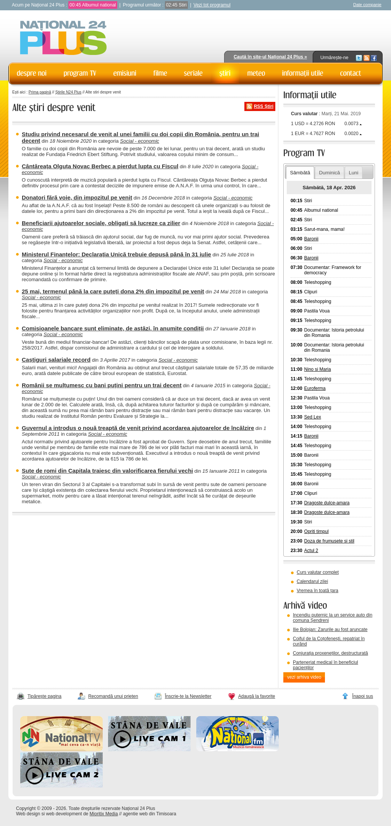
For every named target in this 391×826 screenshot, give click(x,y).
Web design (28, 813)
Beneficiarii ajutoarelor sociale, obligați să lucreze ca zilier (101, 223)
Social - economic (139, 141)
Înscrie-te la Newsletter (188, 696)
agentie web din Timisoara (149, 813)
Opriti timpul (316, 531)
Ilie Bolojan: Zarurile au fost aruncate (330, 629)
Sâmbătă (300, 173)
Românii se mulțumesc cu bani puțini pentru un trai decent (101, 385)
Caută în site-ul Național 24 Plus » (270, 57)
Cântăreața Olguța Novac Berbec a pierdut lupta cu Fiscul (100, 166)
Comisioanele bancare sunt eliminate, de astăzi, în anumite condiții (113, 328)
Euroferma (315, 388)
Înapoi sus (362, 696)
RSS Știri (263, 106)
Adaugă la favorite (256, 696)
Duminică (329, 173)
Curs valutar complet (318, 572)
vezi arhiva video (304, 677)
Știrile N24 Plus (68, 92)
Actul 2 (311, 550)
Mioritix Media (104, 813)
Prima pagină (40, 92)
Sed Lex (312, 417)
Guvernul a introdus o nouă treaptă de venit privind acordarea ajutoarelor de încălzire (138, 428)
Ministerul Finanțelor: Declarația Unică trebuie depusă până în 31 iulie (116, 254)
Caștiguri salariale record (56, 359)
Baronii (311, 239)
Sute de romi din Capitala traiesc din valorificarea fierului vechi (107, 470)
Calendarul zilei (312, 581)
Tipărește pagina (44, 696)
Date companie (367, 4)
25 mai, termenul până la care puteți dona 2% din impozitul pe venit (113, 291)
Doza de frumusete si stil (329, 541)
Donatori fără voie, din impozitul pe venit (77, 197)
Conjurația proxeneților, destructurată (330, 653)
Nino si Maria (317, 369)
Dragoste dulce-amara (327, 503)
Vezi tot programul (212, 5)
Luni (353, 173)
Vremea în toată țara (317, 590)
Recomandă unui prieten (113, 696)
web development (64, 813)
